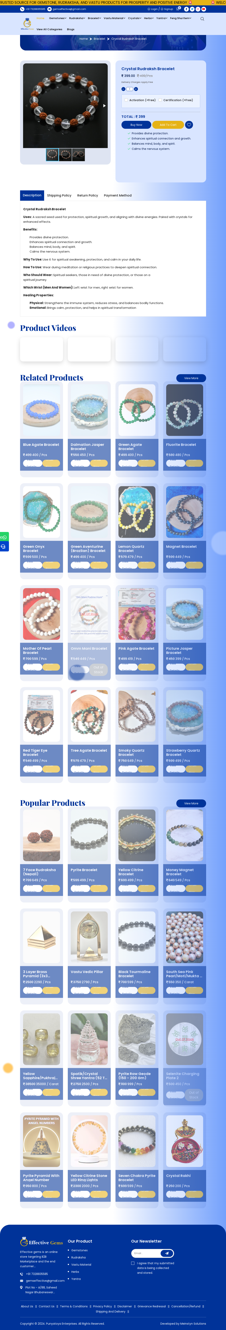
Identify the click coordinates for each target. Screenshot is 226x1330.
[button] (104, 106)
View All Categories (49, 29)
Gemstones (56, 18)
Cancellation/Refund (185, 1306)
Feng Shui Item (179, 18)
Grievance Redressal (152, 1306)
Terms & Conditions (74, 1306)
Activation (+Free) (142, 100)
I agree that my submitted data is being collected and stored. (152, 1268)
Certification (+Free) (178, 100)
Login (153, 9)
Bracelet (93, 18)
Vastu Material (113, 18)
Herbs (148, 18)
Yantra (160, 18)
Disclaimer (124, 1306)
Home (40, 18)
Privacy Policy (102, 1306)
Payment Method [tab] (118, 195)
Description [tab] (32, 195)
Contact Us (46, 1306)
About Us (27, 1306)
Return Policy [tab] (87, 195)
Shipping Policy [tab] (59, 195)
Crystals (133, 18)
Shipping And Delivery (110, 1312)
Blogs (70, 29)
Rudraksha (76, 18)
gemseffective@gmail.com (45, 1281)
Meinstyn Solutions (193, 1324)
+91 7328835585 (37, 1274)
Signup (167, 9)
